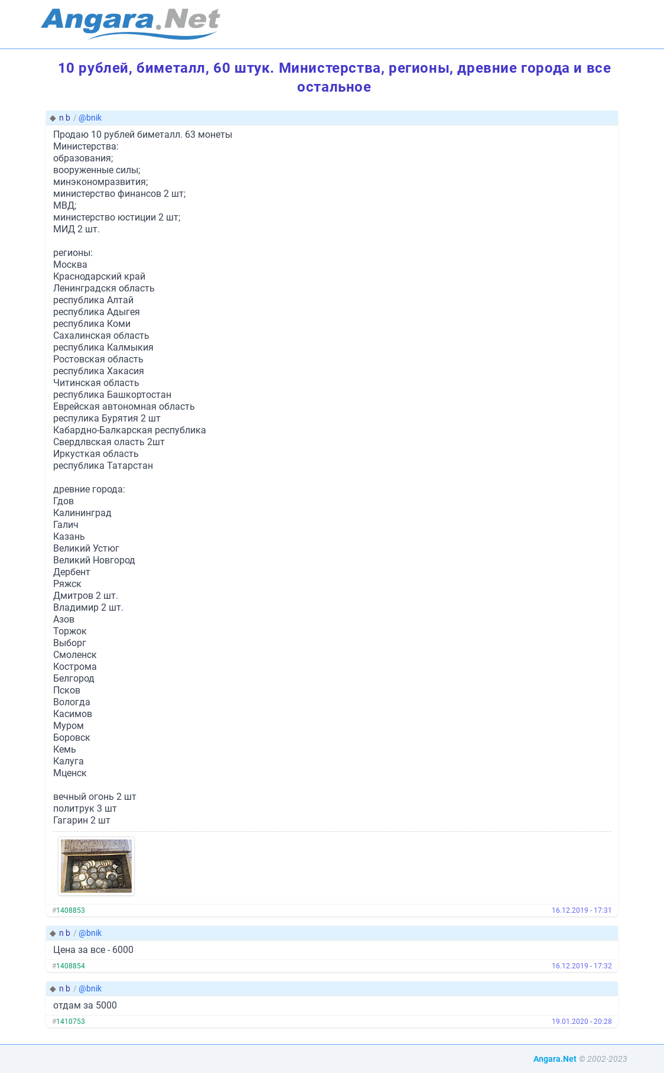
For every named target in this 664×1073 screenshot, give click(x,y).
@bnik (90, 117)
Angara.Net (555, 1059)
